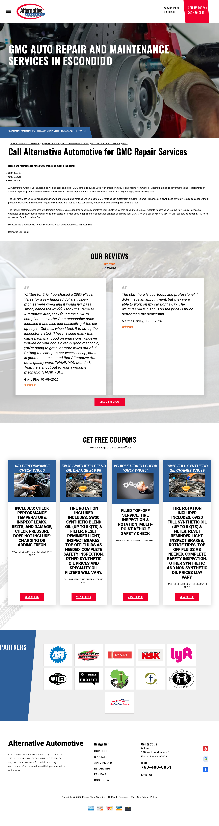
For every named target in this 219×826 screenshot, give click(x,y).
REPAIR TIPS (102, 768)
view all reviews (109, 402)
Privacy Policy (149, 797)
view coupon (32, 597)
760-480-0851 (196, 12)
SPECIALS (100, 757)
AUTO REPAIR (103, 762)
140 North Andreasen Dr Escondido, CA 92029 (52, 131)
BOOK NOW (101, 780)
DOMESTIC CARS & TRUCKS (105, 143)
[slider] (109, 263)
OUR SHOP (101, 751)
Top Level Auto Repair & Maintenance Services (65, 143)
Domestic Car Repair (18, 232)
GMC (125, 143)
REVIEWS (100, 774)
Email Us (147, 774)
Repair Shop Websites (94, 797)
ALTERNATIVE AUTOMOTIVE (25, 143)
